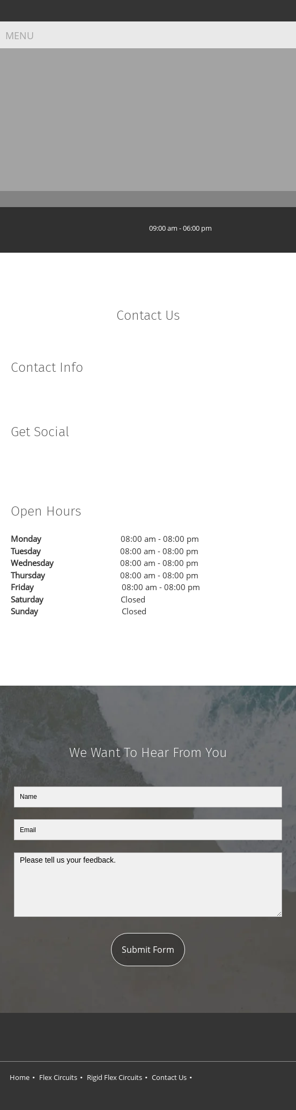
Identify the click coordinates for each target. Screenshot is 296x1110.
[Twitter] (35, 465)
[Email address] (125, 228)
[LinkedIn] (51, 465)
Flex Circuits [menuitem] (58, 1077)
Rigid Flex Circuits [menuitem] (114, 1077)
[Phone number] (109, 228)
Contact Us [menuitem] (169, 1077)
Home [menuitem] (19, 1077)
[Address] (93, 228)
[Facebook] (19, 465)
